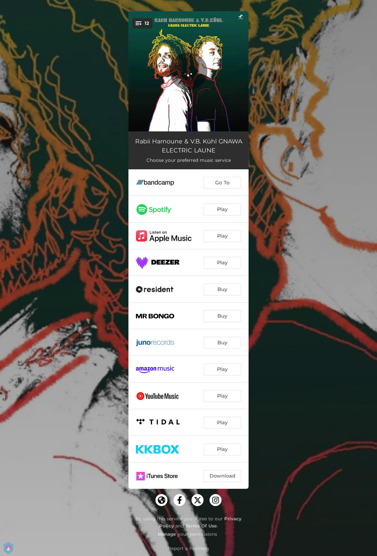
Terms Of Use (201, 526)
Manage (167, 534)
